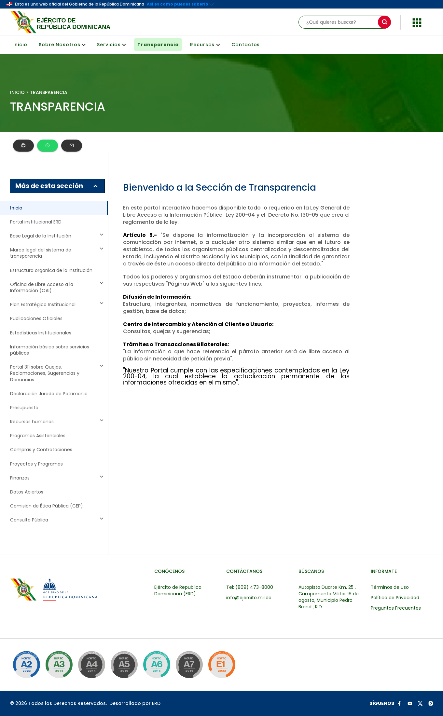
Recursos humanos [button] (57, 422)
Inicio (20, 44)
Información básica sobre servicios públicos (49, 350)
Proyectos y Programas (36, 464)
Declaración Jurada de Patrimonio (49, 394)
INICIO (17, 92)
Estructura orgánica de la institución (51, 270)
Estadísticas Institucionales (40, 333)
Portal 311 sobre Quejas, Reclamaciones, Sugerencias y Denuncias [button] (57, 373)
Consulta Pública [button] (57, 520)
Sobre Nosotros (62, 44)
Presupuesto (24, 408)
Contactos (245, 44)
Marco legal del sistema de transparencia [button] (57, 253)
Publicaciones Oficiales (36, 319)
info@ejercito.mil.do (248, 597)
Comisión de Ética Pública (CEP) (46, 506)
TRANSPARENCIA (48, 92)
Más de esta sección (57, 186)
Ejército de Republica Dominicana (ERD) (177, 590)
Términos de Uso (390, 587)
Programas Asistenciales (37, 436)
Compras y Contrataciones (41, 450)
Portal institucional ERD (36, 222)
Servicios (111, 44)
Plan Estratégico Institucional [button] (57, 305)
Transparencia (158, 44)
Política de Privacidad (395, 597)
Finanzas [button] (57, 478)
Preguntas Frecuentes (396, 608)
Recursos (205, 44)
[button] (416, 21)
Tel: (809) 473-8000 (249, 587)
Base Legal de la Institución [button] (57, 236)
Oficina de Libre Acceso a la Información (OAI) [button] (57, 287)
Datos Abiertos (26, 492)
